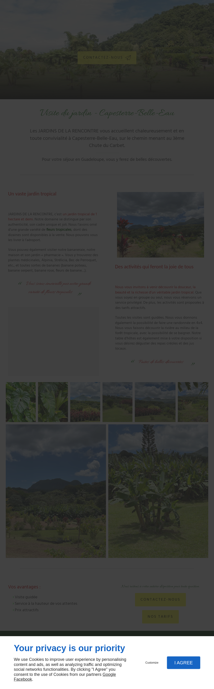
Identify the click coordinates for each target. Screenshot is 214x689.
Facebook (23, 679)
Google (109, 674)
